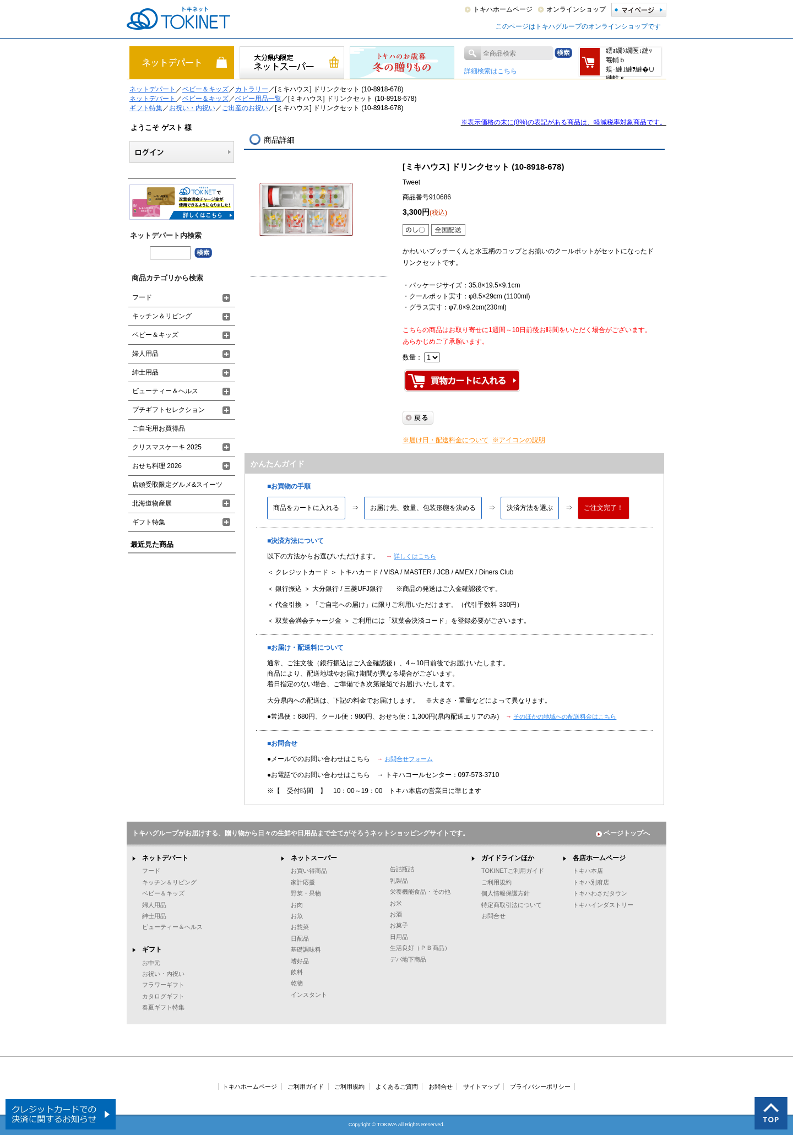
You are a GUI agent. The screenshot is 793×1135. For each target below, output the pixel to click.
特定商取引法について (511, 905)
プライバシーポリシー (540, 1086)
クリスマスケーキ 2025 (167, 447)
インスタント (309, 994)
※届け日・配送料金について (445, 440)
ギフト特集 (145, 108)
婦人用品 (145, 353)
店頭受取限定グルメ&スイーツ (177, 484)
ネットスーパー (314, 858)
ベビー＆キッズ (205, 89)
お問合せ (493, 916)
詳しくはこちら (415, 556)
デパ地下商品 (408, 959)
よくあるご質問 (397, 1086)
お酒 (396, 914)
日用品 (399, 936)
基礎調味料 (306, 949)
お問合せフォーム (408, 759)
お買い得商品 (309, 870)
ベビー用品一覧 (258, 98)
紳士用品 (145, 372)
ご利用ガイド (305, 1086)
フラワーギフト (163, 984)
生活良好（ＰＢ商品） (420, 947)
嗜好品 (300, 961)
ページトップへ (623, 833)
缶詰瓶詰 (402, 869)
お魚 (297, 916)
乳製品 (399, 880)
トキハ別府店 (591, 882)
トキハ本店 (588, 870)
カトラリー (251, 89)
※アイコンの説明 (518, 440)
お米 (396, 903)
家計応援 (303, 882)
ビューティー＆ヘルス (165, 391)
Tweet (411, 182)
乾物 (297, 983)
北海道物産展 (152, 503)
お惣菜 (300, 927)
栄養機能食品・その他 (420, 891)
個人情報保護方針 (505, 893)
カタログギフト (163, 996)
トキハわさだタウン (600, 893)
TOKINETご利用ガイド (512, 870)
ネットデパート (152, 89)
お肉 (297, 905)
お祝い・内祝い (192, 108)
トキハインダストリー (603, 905)
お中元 (151, 962)
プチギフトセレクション (168, 410)
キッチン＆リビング (162, 316)
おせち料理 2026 (157, 466)
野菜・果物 (306, 893)
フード (142, 297)
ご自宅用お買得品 (158, 428)
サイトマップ (481, 1086)
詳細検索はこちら (490, 71)
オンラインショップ (576, 9)
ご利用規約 (496, 882)
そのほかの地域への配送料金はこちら (564, 716)
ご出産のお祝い (245, 108)
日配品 (300, 938)
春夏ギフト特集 (163, 1007)
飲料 (297, 972)
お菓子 (399, 925)
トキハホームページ (503, 9)
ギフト (152, 949)
